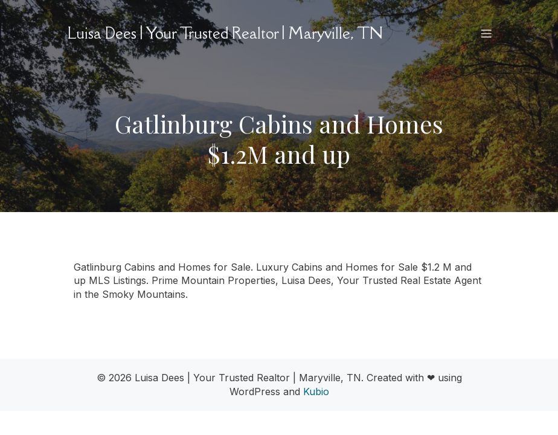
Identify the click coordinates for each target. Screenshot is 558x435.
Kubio (316, 391)
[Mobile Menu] (486, 33)
